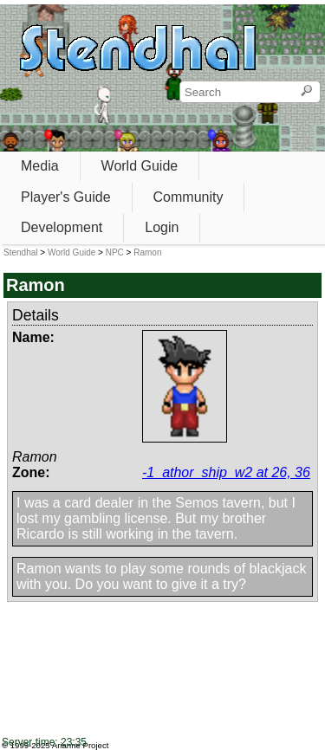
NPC (115, 252)
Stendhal (20, 252)
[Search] (306, 92)
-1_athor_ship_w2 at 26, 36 (226, 472)
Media (40, 165)
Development (61, 227)
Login (162, 227)
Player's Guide (66, 197)
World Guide (140, 165)
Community (188, 197)
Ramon (147, 252)
